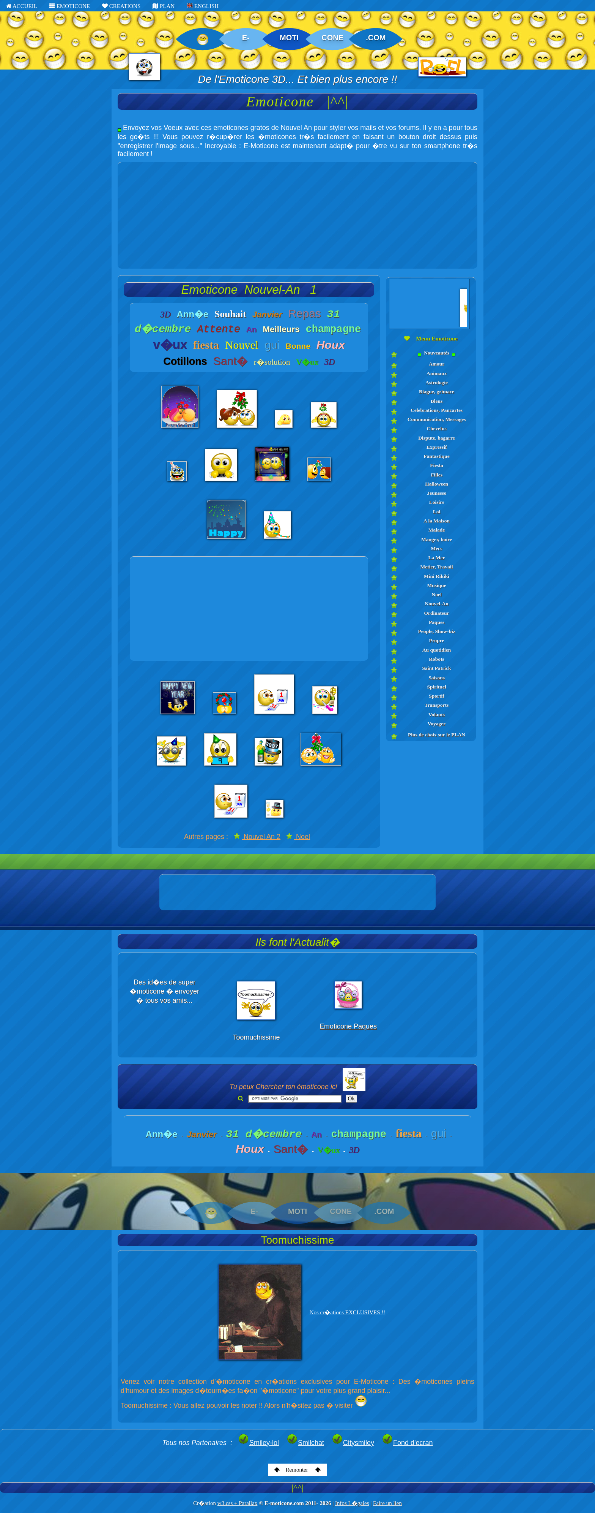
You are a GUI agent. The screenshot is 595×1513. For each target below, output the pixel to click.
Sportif (436, 696)
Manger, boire (436, 539)
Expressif (437, 447)
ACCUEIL (21, 6)
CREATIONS (121, 6)
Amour (436, 364)
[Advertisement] (297, 215)
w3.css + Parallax (237, 1503)
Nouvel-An (436, 603)
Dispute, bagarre (436, 438)
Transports (437, 705)
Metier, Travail (436, 567)
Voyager (437, 723)
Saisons (436, 678)
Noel (298, 836)
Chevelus (437, 428)
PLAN (164, 6)
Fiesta (436, 465)
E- (246, 37)
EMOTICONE (69, 6)
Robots (436, 659)
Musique (436, 585)
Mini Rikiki (436, 576)
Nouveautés (436, 353)
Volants (436, 714)
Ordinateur (436, 613)
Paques (436, 622)
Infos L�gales (352, 1503)
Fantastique (436, 456)
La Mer (436, 557)
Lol (437, 511)
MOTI (289, 37)
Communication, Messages (437, 419)
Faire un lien (387, 1503)
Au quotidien (436, 650)
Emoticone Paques (348, 1026)
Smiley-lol (258, 1443)
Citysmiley (353, 1443)
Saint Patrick (436, 668)
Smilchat (305, 1443)
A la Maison (436, 521)
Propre (436, 640)
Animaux (437, 373)
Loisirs (436, 502)
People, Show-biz (436, 631)
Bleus (437, 401)
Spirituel (436, 687)
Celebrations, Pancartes (437, 410)
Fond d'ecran (407, 1443)
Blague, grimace (436, 391)
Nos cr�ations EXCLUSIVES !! (348, 1312)
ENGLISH (203, 6)
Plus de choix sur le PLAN (436, 735)
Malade (436, 530)
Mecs (436, 548)
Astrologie (436, 382)
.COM (376, 37)
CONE (332, 37)
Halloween (436, 484)
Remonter (297, 1470)
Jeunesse (436, 493)
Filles (436, 475)
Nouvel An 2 (257, 836)
